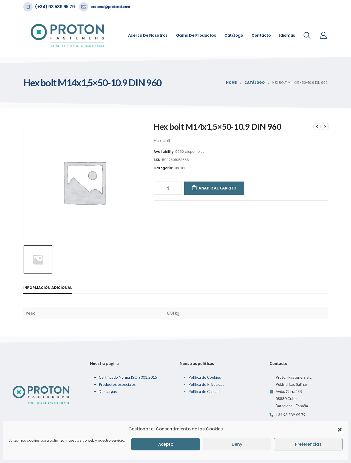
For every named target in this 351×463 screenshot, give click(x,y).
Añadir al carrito (217, 188)
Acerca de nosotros (148, 35)
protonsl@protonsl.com (110, 6)
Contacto (261, 35)
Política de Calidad (204, 391)
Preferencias (308, 444)
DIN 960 (180, 168)
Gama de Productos (196, 35)
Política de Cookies (204, 377)
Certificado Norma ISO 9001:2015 (128, 377)
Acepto (165, 444)
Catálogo (233, 35)
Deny (237, 444)
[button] (339, 429)
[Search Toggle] (307, 35)
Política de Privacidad (206, 384)
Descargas (108, 391)
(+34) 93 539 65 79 (55, 7)
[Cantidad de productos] (168, 188)
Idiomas (287, 35)
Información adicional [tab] (47, 287)
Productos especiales (117, 384)
